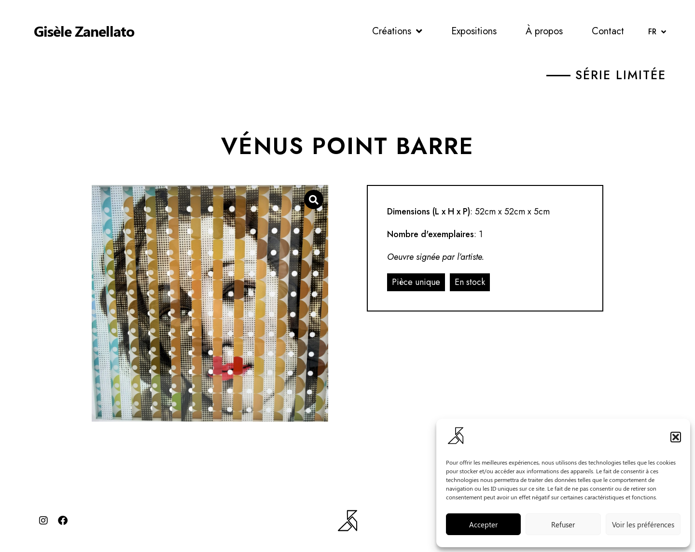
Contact (608, 31)
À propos (544, 31)
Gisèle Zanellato (84, 31)
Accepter (483, 524)
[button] (676, 437)
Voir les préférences (643, 524)
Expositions (474, 31)
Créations (397, 31)
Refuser (563, 524)
